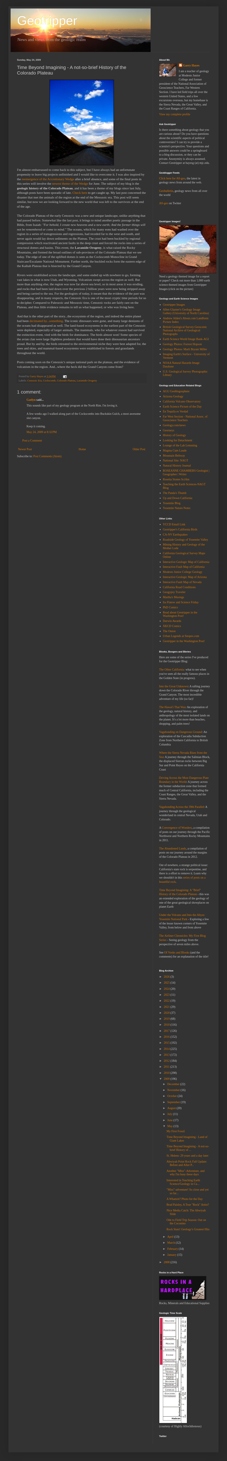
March (171, 1242)
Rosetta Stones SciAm (176, 479)
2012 (167, 1060)
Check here (80, 192)
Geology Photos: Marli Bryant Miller (185, 349)
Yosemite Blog (172, 503)
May (170, 1126)
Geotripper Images (174, 304)
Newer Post (25, 449)
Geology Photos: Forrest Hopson (182, 344)
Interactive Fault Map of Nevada (182, 582)
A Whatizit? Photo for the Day (185, 1199)
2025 (167, 982)
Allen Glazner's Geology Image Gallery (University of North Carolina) (186, 311)
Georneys (168, 430)
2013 (167, 1054)
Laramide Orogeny (87, 380)
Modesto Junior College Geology (182, 572)
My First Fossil (176, 1131)
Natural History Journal (177, 465)
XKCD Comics (172, 626)
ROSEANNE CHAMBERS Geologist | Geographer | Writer (186, 472)
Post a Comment (32, 440)
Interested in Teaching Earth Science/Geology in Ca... (183, 1182)
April (170, 1236)
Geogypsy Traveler (174, 592)
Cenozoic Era (34, 380)
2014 (167, 1048)
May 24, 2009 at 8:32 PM (42, 432)
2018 (167, 1024)
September (174, 1102)
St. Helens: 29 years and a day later (188, 1155)
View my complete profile (174, 114)
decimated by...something (46, 321)
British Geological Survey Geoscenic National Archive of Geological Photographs (185, 330)
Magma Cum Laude (175, 450)
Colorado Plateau (66, 380)
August (172, 1108)
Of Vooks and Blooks (177, 952)
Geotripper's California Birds (180, 529)
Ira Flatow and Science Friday (181, 602)
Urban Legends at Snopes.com (181, 636)
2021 (167, 1006)
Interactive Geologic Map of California (186, 562)
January (172, 1254)
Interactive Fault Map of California (184, 566)
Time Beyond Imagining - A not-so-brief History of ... (188, 1148)
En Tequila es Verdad (175, 411)
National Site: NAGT (175, 460)
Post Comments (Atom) (47, 456)
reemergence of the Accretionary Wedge (48, 179)
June (170, 1120)
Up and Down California (177, 498)
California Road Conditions (179, 587)
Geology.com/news (174, 425)
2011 (167, 1066)
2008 (167, 1262)
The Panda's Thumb (174, 493)
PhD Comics (170, 607)
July (170, 1114)
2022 (167, 1000)
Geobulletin (166, 191)
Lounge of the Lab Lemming (180, 445)
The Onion (169, 631)
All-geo (163, 203)
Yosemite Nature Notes (177, 508)
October (172, 1096)
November (174, 1090)
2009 (167, 1078)
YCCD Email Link (174, 524)
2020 (167, 1012)
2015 (167, 1042)
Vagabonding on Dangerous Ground (180, 732)
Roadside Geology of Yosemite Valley (185, 539)
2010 (167, 1072)
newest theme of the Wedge (70, 183)
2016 (167, 1036)
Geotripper (47, 20)
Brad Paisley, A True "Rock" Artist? (188, 1204)
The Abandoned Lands (172, 848)
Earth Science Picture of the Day (182, 406)
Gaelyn (31, 399)
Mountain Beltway (174, 455)
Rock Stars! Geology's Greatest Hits (188, 1229)
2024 (167, 988)
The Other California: (172, 669)
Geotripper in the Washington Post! (184, 641)
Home (82, 449)
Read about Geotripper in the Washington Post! (180, 614)
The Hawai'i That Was (172, 707)
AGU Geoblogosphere (176, 391)
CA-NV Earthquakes (175, 534)
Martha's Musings (173, 597)
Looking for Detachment (177, 440)
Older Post (139, 449)
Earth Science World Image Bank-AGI (186, 339)
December (173, 1084)
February (173, 1248)
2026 (167, 976)
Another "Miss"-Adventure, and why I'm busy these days (186, 1172)
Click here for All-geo (172, 178)
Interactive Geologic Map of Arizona (185, 577)
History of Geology (174, 435)
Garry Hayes (191, 65)
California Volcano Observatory (182, 401)
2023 (167, 994)
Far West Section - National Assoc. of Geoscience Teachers (185, 418)
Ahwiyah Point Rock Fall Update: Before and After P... (187, 1163)
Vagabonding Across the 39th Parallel (181, 807)
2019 (167, 1018)
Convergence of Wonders (177, 827)
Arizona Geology (173, 396)
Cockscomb (49, 380)
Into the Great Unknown (173, 686)
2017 (167, 1030)
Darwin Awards (172, 621)
